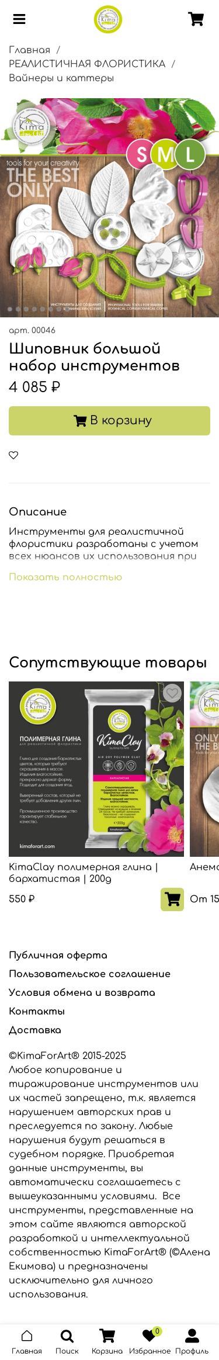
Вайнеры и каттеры (61, 78)
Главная (29, 50)
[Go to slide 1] (9, 309)
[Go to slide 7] (58, 309)
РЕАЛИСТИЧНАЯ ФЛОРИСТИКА (87, 64)
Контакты (37, 1011)
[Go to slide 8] (66, 309)
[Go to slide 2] (17, 309)
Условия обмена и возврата (82, 993)
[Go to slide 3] (25, 309)
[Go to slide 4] (34, 309)
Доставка (35, 1030)
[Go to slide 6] (50, 309)
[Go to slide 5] (42, 309)
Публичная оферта (58, 955)
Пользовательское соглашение (90, 974)
